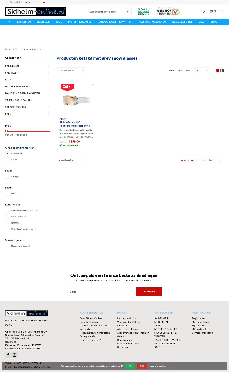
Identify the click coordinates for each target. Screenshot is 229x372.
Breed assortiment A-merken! (22, 27)
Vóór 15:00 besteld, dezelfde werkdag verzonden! (80, 27)
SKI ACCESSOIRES (182, 21)
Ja (129, 366)
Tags (17, 33)
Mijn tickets (198, 309)
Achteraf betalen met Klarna (95, 309)
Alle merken (16, 137)
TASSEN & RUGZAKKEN (152, 21)
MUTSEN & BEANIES (79, 21)
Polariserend (18, 200)
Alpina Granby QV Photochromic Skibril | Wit (75, 108)
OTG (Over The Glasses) (23, 212)
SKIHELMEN (24, 21)
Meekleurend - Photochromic (26, 194)
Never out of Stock (21, 229)
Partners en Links (126, 302)
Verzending (86, 312)
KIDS (59, 21)
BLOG (213, 21)
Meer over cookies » (159, 366)
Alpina (14, 143)
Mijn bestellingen (201, 305)
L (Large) (16, 160)
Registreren (198, 302)
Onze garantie (87, 320)
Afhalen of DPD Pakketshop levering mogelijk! (197, 27)
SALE (201, 21)
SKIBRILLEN (43, 21)
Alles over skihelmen (128, 312)
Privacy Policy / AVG (128, 327)
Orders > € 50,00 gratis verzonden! (139, 27)
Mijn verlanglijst (200, 312)
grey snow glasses (32, 33)
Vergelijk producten (202, 316)
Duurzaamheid (124, 323)
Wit (14, 177)
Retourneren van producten (95, 316)
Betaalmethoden (89, 305)
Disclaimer (122, 330)
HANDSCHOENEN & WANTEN (114, 21)
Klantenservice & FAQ (92, 323)
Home (8, 33)
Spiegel (15, 206)
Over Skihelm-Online (91, 302)
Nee (142, 366)
